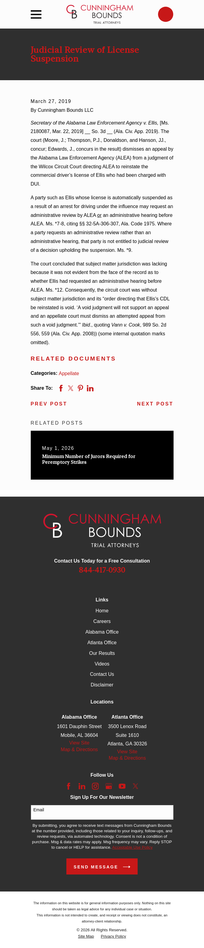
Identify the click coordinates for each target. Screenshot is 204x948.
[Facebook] (68, 786)
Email (38, 809)
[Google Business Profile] (108, 786)
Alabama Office (101, 632)
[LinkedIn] (82, 786)
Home (102, 610)
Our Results (102, 653)
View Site (79, 742)
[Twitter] (135, 786)
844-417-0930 (102, 570)
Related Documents (73, 358)
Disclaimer (102, 684)
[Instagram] (95, 786)
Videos (102, 663)
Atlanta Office (102, 642)
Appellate (69, 373)
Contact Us (102, 674)
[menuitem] (86, 936)
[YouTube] (122, 786)
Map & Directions (79, 749)
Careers (102, 621)
